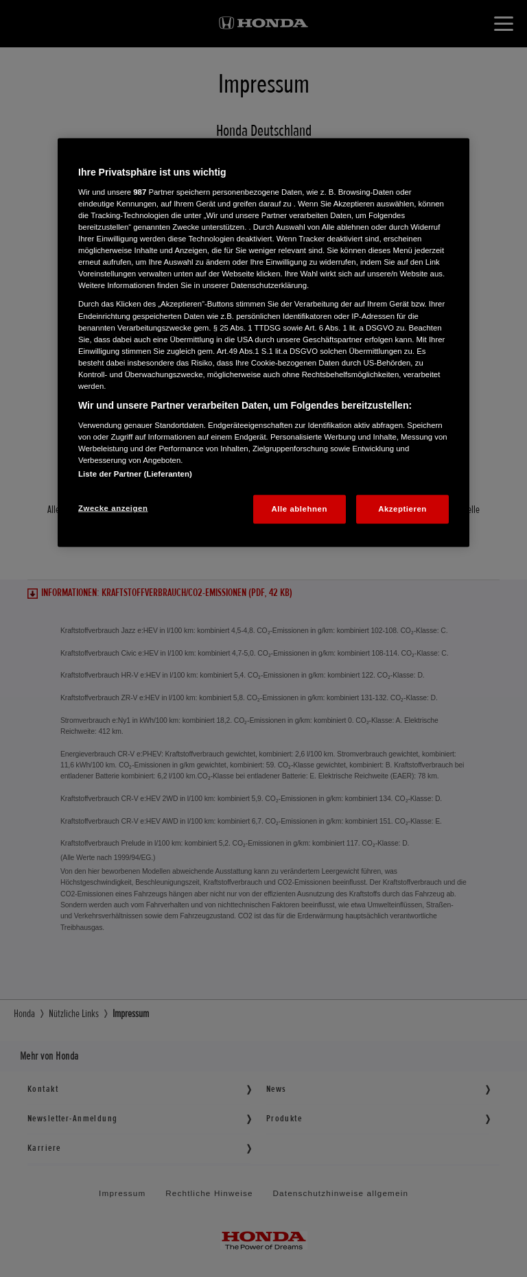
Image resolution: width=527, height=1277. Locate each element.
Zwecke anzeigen (113, 507)
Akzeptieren (402, 508)
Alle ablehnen (299, 508)
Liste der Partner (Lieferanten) (135, 473)
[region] (263, 343)
